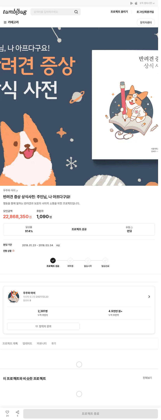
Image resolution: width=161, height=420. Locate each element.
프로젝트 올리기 (119, 11)
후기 (53, 343)
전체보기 (147, 377)
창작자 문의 (43, 326)
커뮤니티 (42, 343)
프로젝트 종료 (90, 414)
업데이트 (27, 343)
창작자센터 (146, 22)
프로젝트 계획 (10, 343)
